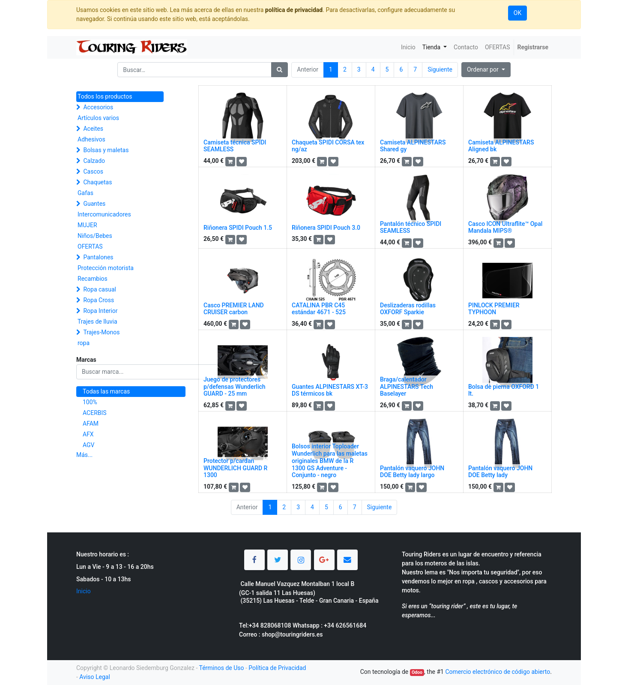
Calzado (94, 160)
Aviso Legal (94, 676)
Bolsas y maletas (106, 150)
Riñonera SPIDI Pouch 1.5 (237, 227)
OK (517, 12)
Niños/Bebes (95, 235)
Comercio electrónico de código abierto (497, 671)
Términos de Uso (221, 667)
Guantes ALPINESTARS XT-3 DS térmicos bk (330, 390)
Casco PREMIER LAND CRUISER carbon (233, 309)
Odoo (417, 672)
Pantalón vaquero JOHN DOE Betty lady (500, 472)
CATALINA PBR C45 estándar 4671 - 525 (319, 309)
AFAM (91, 423)
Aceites (93, 128)
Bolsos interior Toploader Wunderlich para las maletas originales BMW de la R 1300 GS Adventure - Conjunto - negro (330, 460)
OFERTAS (90, 246)
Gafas (85, 192)
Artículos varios (98, 117)
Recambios (93, 278)
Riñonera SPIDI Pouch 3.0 (326, 227)
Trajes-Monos (101, 332)
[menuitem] (408, 47)
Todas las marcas (106, 391)
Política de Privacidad (277, 667)
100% (90, 402)
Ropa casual (99, 289)
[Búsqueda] (279, 69)
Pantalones (98, 257)
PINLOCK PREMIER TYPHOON (494, 309)
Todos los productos (105, 96)
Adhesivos (91, 139)
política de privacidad (294, 9)
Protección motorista (106, 267)
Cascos (93, 171)
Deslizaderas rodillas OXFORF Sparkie (408, 309)
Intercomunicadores (104, 214)
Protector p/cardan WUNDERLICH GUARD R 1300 (235, 468)
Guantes (94, 203)
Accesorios (98, 107)
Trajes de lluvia (97, 321)
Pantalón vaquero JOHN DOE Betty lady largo (412, 472)
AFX (88, 434)
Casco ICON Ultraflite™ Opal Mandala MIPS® (505, 227)
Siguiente (440, 69)
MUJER (87, 225)
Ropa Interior (100, 310)
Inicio (83, 591)
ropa (84, 342)
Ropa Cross (98, 300)
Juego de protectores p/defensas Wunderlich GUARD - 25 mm (234, 386)
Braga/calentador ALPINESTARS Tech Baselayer (406, 386)
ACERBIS (95, 412)
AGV (89, 445)
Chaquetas (97, 182)
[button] (486, 69)
